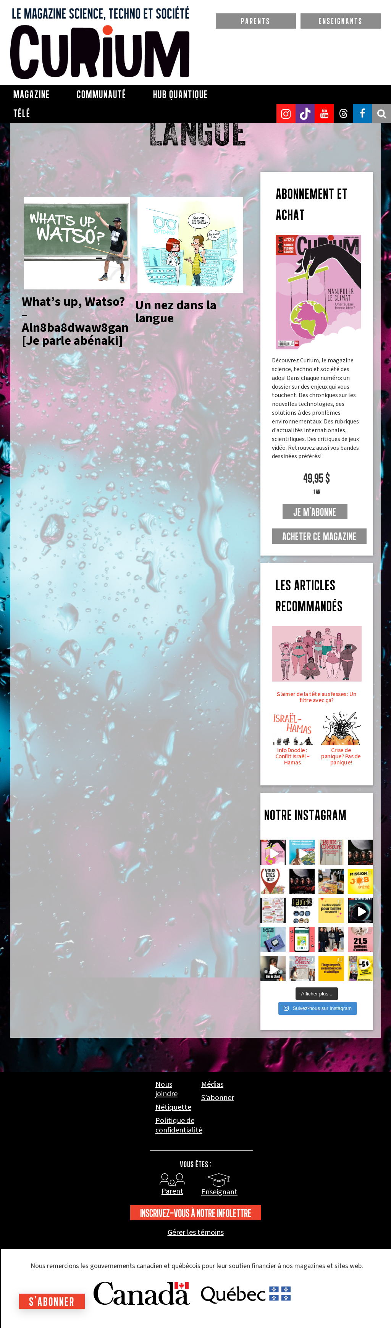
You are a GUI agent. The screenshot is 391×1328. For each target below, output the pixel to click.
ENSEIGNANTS (341, 21)
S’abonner (217, 1098)
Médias (212, 1084)
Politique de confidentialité (178, 1125)
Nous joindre (166, 1089)
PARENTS (255, 21)
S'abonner (52, 1301)
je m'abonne (314, 512)
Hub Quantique (180, 94)
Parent (172, 1191)
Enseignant (219, 1192)
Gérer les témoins (196, 1233)
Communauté (101, 94)
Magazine (31, 94)
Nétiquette (173, 1107)
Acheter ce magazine (319, 536)
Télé (22, 113)
